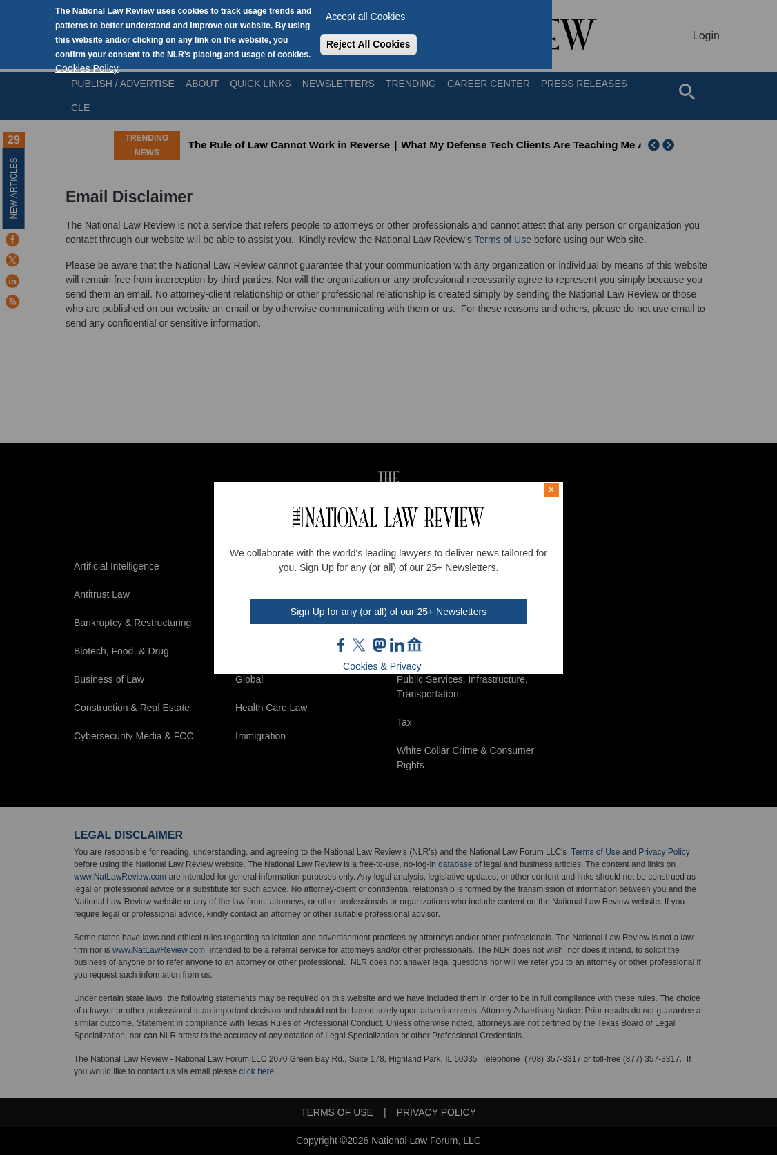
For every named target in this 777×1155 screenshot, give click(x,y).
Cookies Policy (87, 68)
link (396, 644)
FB (342, 644)
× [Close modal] (551, 489)
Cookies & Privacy (382, 666)
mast (378, 644)
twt (360, 644)
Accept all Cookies (365, 16)
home (414, 644)
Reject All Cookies (368, 44)
